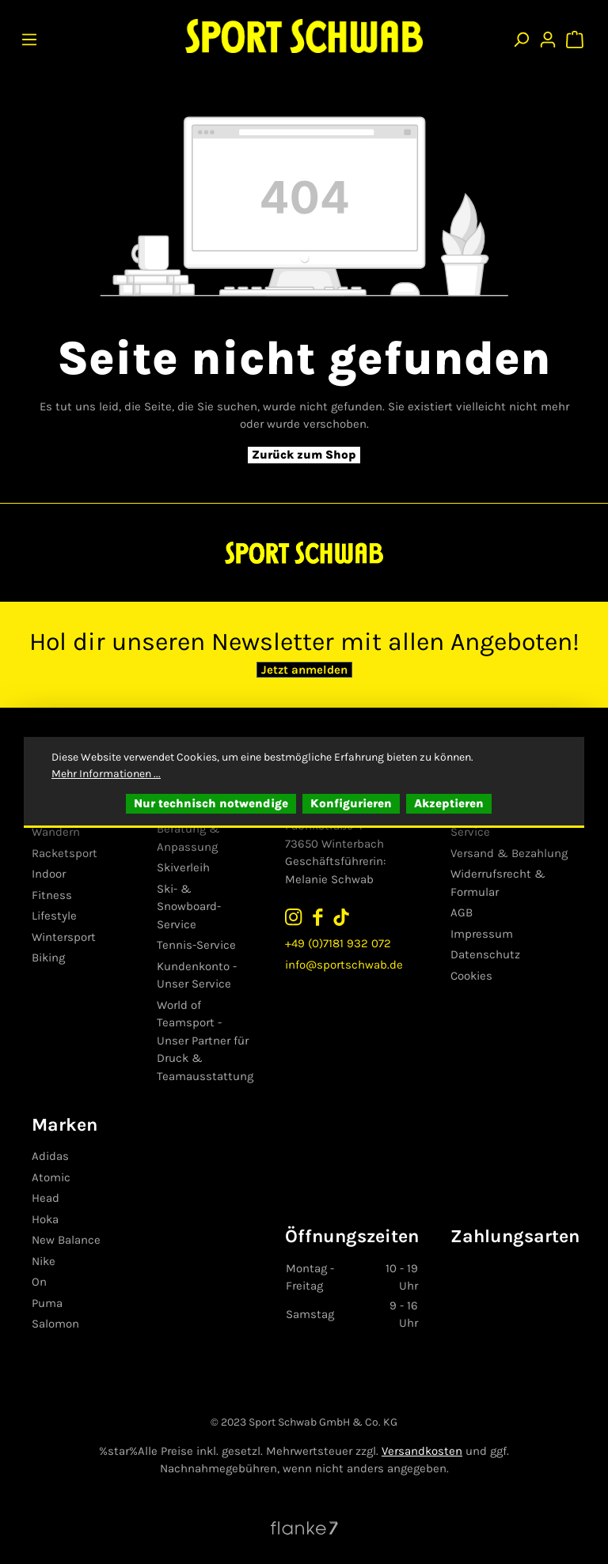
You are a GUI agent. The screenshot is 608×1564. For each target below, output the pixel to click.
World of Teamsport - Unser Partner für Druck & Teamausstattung (205, 1040)
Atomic (51, 1177)
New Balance (66, 1240)
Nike (43, 1261)
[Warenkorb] (576, 36)
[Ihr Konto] (547, 36)
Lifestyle (54, 916)
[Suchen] (520, 36)
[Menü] (29, 36)
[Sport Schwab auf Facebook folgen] (317, 916)
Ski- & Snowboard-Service (189, 906)
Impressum (481, 934)
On (39, 1282)
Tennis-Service (196, 945)
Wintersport (64, 937)
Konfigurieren (351, 803)
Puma (47, 1303)
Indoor (49, 874)
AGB (461, 912)
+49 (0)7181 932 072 (338, 943)
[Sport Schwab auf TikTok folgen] (341, 916)
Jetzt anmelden (304, 670)
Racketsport (64, 853)
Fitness (52, 895)
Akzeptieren (449, 803)
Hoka (45, 1219)
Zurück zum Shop (304, 455)
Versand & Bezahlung (509, 853)
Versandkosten (422, 1451)
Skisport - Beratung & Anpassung (188, 829)
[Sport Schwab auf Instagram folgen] (293, 916)
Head (45, 1198)
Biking (48, 957)
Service (470, 832)
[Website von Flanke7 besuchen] (304, 1527)
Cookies (471, 976)
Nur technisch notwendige (211, 803)
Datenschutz (485, 954)
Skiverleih (183, 867)
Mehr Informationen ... (106, 773)
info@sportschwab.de (344, 965)
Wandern (56, 832)
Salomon (55, 1324)
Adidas (50, 1156)
